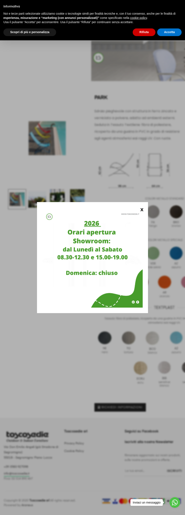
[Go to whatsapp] (174, 502)
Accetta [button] (169, 32)
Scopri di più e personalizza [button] (29, 32)
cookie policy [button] (138, 18)
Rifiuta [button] (144, 32)
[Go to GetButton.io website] (175, 510)
